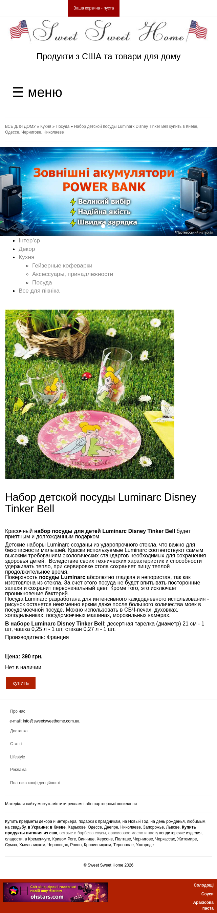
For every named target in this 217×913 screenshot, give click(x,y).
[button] (16, 191)
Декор (27, 248)
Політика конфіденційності (35, 782)
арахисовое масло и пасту (133, 833)
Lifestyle (17, 757)
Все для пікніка (39, 290)
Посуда (63, 126)
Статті (16, 743)
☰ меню (37, 92)
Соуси (207, 894)
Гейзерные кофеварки (62, 265)
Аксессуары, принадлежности (72, 274)
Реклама (18, 769)
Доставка (19, 731)
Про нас (17, 711)
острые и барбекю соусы (83, 833)
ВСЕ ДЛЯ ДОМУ (20, 126)
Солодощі (204, 885)
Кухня (45, 126)
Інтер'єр (29, 240)
